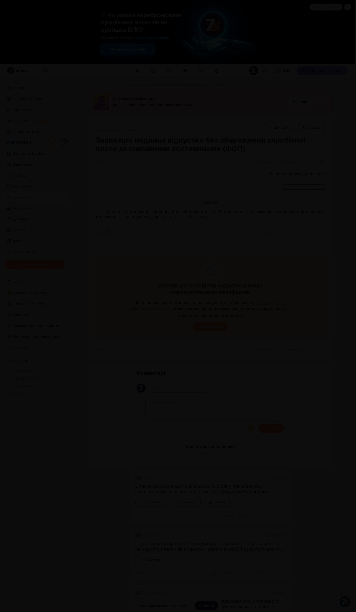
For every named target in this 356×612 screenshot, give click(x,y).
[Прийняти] (206, 605)
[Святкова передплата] (322, 70)
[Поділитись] (312, 162)
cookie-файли (179, 605)
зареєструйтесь (156, 309)
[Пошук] (45, 70)
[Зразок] (311, 127)
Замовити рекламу (326, 7)
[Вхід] (283, 70)
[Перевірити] (300, 101)
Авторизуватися (210, 327)
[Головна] (94, 85)
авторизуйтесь (270, 303)
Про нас (15, 393)
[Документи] (113, 85)
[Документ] (279, 127)
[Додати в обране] (321, 162)
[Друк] (248, 162)
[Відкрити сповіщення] (265, 70)
